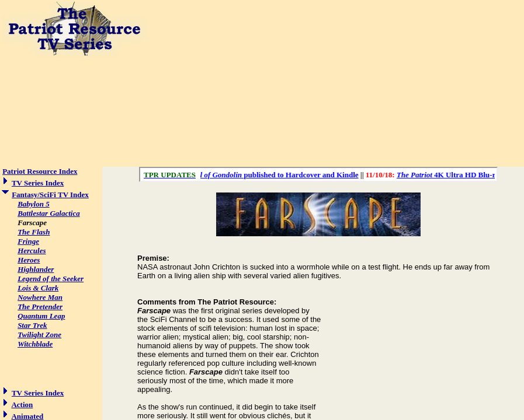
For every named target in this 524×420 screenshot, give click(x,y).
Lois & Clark (38, 288)
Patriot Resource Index (39, 171)
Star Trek (32, 325)
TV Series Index (38, 182)
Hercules (32, 250)
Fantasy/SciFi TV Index (50, 194)
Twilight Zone (39, 334)
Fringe (28, 241)
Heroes (29, 260)
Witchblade (35, 344)
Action (22, 404)
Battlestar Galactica (49, 213)
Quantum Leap (41, 316)
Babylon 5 (34, 204)
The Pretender (40, 306)
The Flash (34, 232)
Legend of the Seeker (51, 278)
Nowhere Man (40, 297)
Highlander (36, 269)
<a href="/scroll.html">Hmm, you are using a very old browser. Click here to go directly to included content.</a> (318, 174)
